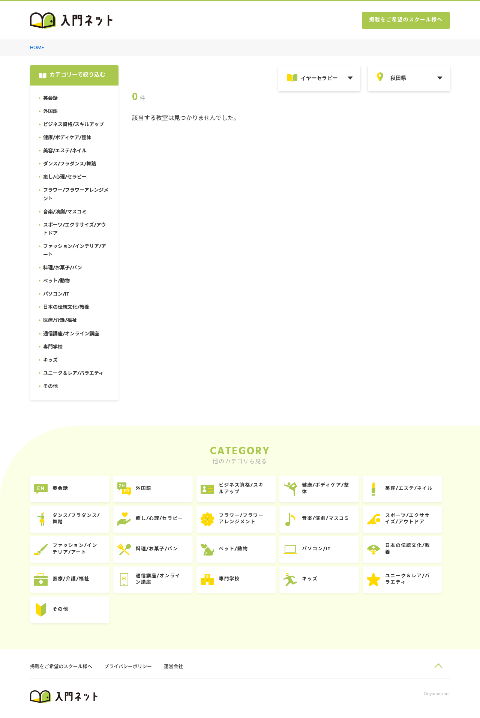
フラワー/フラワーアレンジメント (245, 520)
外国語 (146, 490)
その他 (61, 613)
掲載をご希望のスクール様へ (405, 21)
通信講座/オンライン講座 (161, 582)
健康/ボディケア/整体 (332, 489)
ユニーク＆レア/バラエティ (415, 582)
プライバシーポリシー (129, 670)
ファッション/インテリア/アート (76, 551)
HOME (37, 48)
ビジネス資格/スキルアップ (245, 489)
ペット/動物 (237, 551)
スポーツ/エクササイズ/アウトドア (415, 520)
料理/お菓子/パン (159, 551)
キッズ (316, 582)
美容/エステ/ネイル (416, 490)
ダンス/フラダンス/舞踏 (77, 520)
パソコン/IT (322, 551)
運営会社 (176, 670)
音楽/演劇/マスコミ (332, 520)
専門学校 (233, 582)
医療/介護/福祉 (72, 582)
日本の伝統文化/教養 (415, 551)
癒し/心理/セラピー (162, 520)
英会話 (61, 490)
